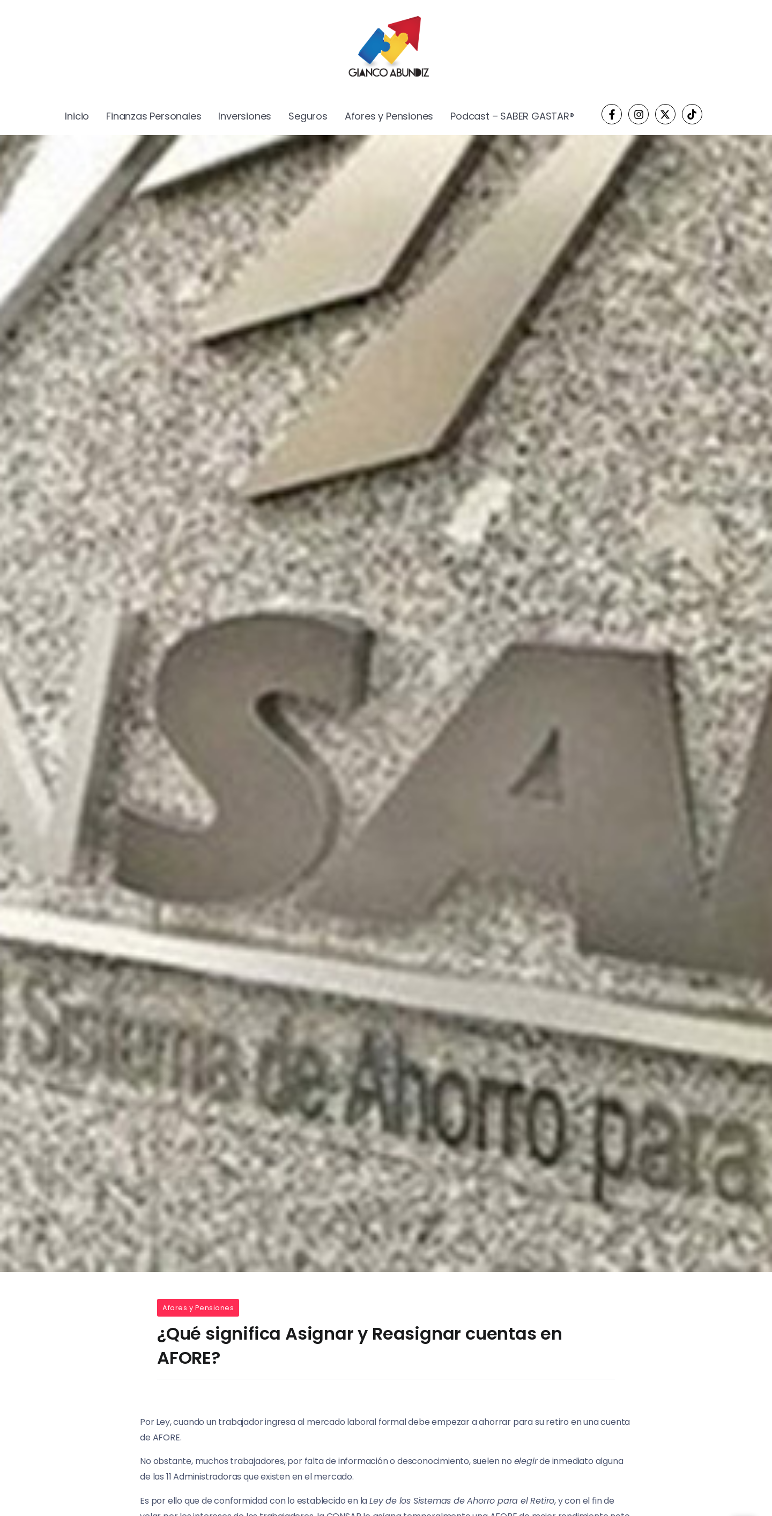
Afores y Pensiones (198, 1307)
